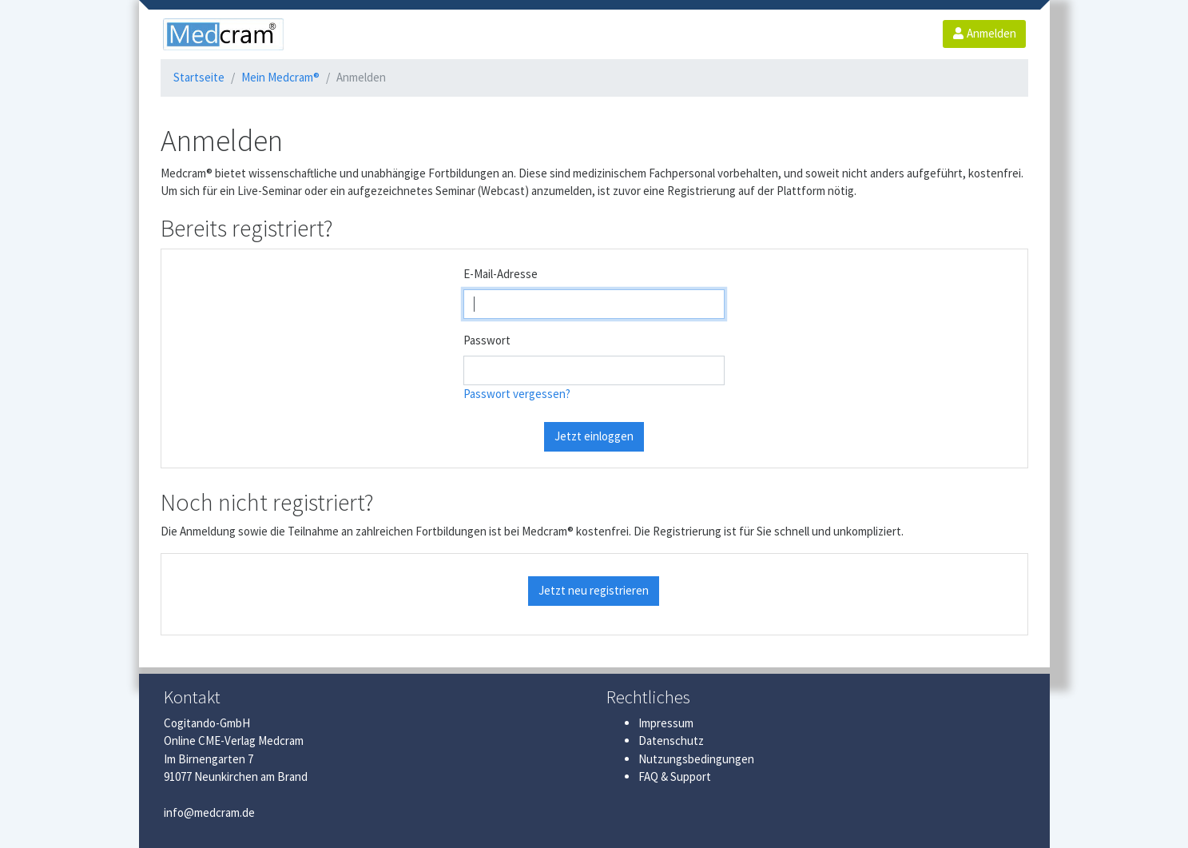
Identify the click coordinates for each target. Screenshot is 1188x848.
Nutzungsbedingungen (696, 758)
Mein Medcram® (280, 77)
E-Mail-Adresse (500, 273)
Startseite (198, 77)
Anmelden (984, 33)
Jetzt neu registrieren (593, 590)
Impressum (665, 723)
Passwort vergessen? (516, 393)
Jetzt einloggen (594, 436)
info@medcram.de (209, 812)
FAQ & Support (674, 776)
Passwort (487, 340)
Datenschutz (671, 740)
